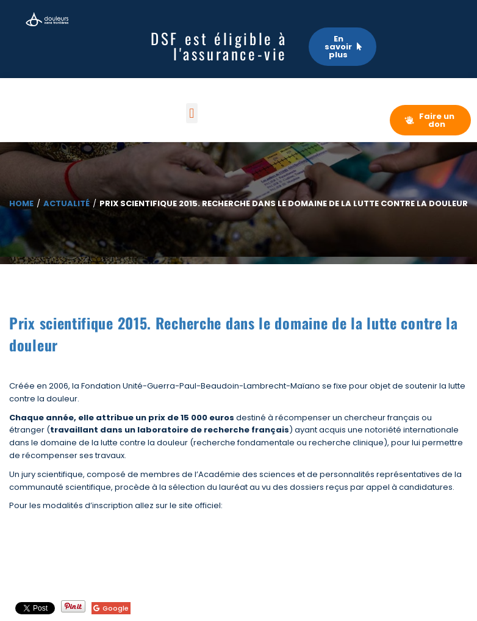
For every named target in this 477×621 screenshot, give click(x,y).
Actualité (66, 203)
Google (111, 608)
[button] (192, 113)
